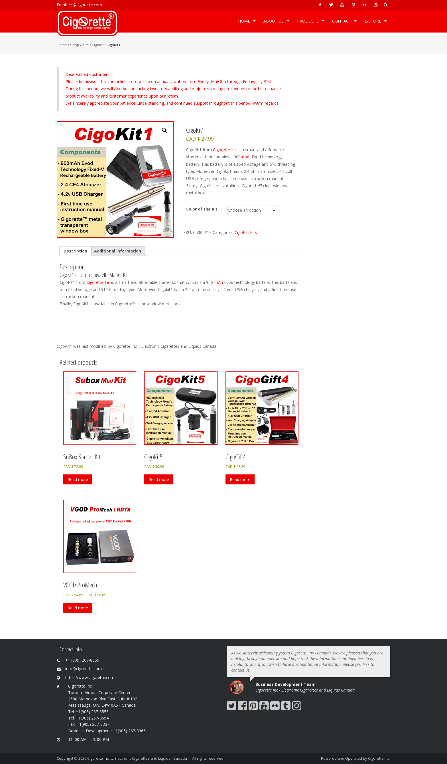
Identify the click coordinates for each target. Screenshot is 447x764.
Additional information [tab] (117, 251)
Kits (85, 44)
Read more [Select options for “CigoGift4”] (240, 479)
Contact (341, 21)
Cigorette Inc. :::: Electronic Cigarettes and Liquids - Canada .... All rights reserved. (155, 758)
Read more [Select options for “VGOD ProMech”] (78, 608)
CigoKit (97, 44)
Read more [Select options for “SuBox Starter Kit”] (78, 479)
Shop (74, 44)
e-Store (373, 21)
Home (244, 21)
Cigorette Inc (225, 149)
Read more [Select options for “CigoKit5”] (159, 479)
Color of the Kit (202, 209)
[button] (164, 130)
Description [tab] (75, 251)
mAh (246, 156)
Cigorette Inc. (379, 758)
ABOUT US (273, 21)
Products (308, 21)
